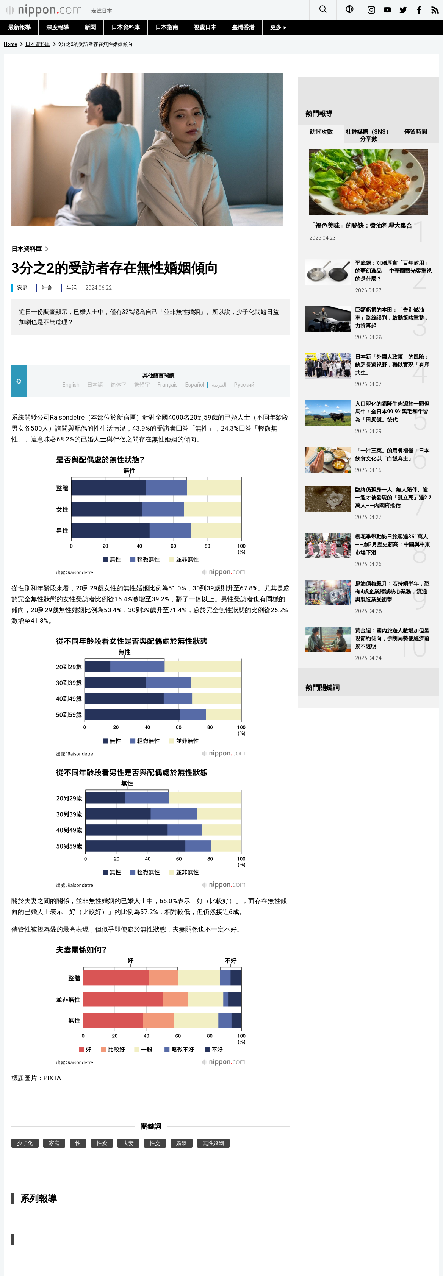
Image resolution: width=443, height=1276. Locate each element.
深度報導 (57, 27)
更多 (278, 27)
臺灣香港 (243, 27)
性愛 (102, 1143)
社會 (47, 288)
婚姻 (181, 1143)
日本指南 (166, 27)
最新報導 (19, 27)
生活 (71, 288)
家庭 (22, 288)
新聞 (90, 27)
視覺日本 (205, 27)
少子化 (25, 1143)
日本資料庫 (125, 27)
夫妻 (128, 1143)
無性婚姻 (213, 1143)
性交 (155, 1143)
